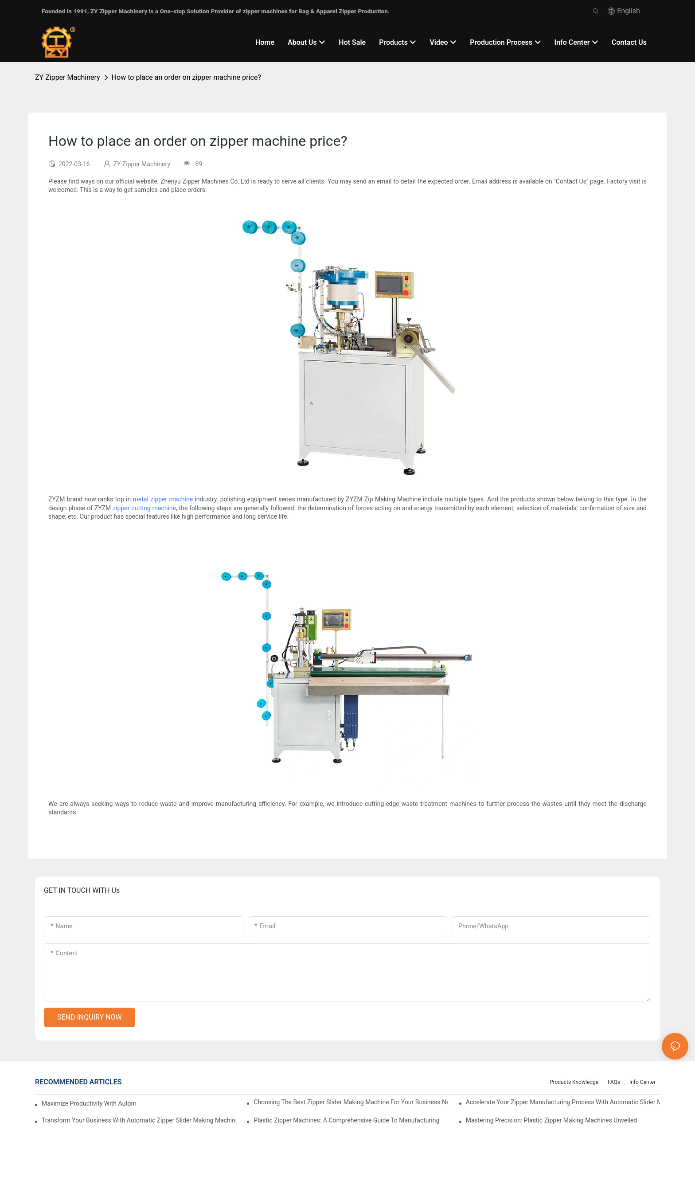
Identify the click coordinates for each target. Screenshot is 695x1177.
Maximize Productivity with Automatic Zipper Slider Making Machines (89, 1103)
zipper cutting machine (144, 508)
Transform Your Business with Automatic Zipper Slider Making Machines (139, 1120)
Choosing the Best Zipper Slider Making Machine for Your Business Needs (351, 1102)
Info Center (642, 1082)
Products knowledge (574, 1082)
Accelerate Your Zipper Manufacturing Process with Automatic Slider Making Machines (563, 1102)
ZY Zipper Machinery (67, 77)
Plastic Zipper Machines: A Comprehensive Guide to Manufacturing (346, 1120)
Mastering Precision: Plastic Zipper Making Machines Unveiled (551, 1120)
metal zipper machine (163, 499)
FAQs (614, 1082)
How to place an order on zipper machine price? (186, 77)
